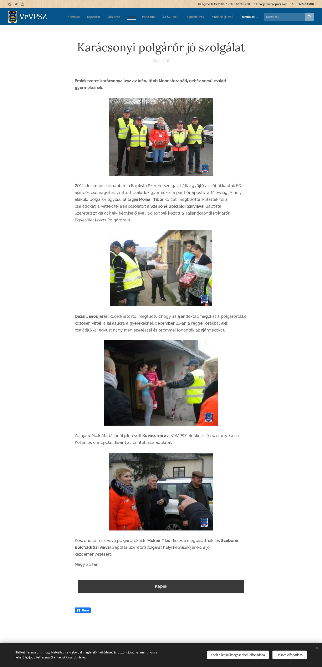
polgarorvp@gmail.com (273, 4)
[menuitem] (65, 17)
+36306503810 (305, 4)
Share (83, 610)
